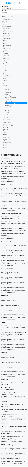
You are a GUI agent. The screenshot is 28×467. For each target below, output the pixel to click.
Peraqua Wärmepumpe (11, 107)
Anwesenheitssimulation (9, 33)
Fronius (5, 52)
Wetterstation (7, 139)
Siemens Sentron (7, 117)
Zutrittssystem (7, 146)
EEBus (5, 43)
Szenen (4, 24)
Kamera (5, 60)
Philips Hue (6, 85)
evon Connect (7, 48)
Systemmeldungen (11, 103)
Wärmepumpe (6, 141)
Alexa (4, 30)
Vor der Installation (7, 19)
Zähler (5, 147)
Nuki (4, 83)
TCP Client (6, 127)
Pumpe (6, 94)
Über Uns (4, 10)
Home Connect (7, 57)
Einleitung (4, 18)
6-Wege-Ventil (8, 92)
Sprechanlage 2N (7, 124)
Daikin (4, 40)
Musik (4, 78)
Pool (4, 87)
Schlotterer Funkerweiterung (11, 115)
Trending (5, 129)
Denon (5, 41)
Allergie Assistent (8, 31)
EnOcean (5, 47)
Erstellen (7, 89)
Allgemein (4, 21)
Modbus (5, 77)
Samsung (5, 114)
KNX (4, 63)
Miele (4, 73)
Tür (4, 130)
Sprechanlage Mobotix (9, 125)
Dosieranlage (8, 96)
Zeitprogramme (7, 142)
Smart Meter (6, 119)
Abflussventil (8, 105)
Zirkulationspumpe (8, 144)
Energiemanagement (8, 45)
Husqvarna (6, 58)
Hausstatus (6, 55)
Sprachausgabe (7, 122)
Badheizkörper (7, 35)
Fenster (5, 50)
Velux (4, 136)
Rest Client (6, 110)
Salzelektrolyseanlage (10, 97)
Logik (4, 68)
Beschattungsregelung (9, 36)
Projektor (5, 109)
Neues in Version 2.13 (7, 16)
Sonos (4, 120)
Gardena (5, 53)
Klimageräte (6, 62)
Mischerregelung (7, 75)
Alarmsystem (6, 28)
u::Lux (4, 132)
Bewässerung (6, 38)
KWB (4, 65)
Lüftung (5, 70)
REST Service (6, 112)
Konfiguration (5, 23)
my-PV (5, 80)
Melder (5, 72)
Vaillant (5, 134)
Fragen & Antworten (7, 8)
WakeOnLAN (6, 137)
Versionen (4, 12)
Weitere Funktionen (7, 26)
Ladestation (6, 67)
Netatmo (5, 82)
